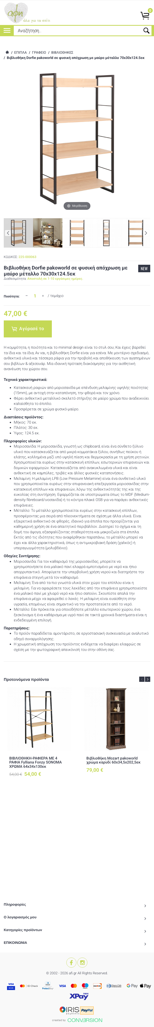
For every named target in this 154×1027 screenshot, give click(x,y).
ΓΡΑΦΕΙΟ (39, 53)
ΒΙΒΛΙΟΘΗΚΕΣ (62, 53)
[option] (39, 736)
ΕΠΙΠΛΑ (20, 53)
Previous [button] (141, 679)
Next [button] (147, 679)
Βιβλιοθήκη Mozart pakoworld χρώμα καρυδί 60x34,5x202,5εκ (113, 760)
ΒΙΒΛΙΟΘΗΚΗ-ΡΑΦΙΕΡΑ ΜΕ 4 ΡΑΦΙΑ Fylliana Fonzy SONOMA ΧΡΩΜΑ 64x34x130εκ (35, 762)
